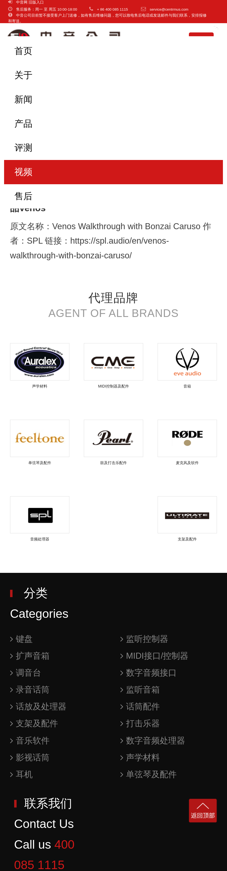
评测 (23, 148)
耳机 (21, 774)
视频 (23, 172)
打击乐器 (140, 723)
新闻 (23, 99)
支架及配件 (34, 723)
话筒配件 (140, 706)
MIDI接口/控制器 (154, 656)
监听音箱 (140, 689)
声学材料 (140, 757)
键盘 (21, 639)
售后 (23, 196)
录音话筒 (30, 689)
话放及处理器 (38, 706)
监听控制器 (144, 639)
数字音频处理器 (152, 740)
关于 (23, 75)
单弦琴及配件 (148, 774)
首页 (23, 51)
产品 (23, 124)
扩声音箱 (30, 656)
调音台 (25, 673)
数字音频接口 (148, 673)
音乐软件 (30, 740)
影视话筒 (30, 757)
